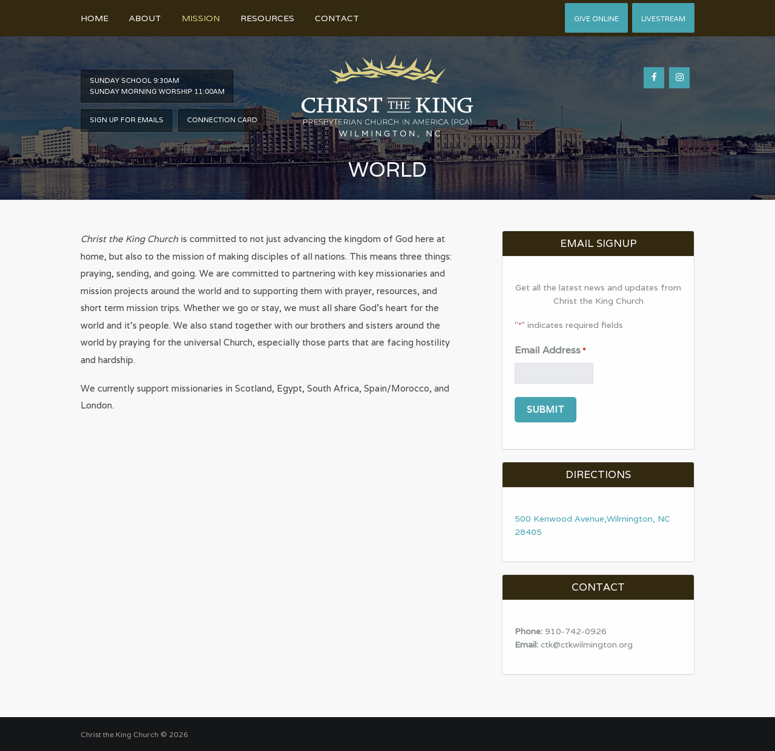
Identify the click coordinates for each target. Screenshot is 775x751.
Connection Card (222, 120)
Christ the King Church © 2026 (134, 734)
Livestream (663, 19)
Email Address (550, 351)
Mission (201, 18)
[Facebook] (654, 77)
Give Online (596, 19)
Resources (267, 18)
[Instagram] (679, 77)
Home (94, 18)
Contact (337, 18)
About (145, 18)
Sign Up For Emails (126, 120)
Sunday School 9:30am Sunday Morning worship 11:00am (157, 86)
